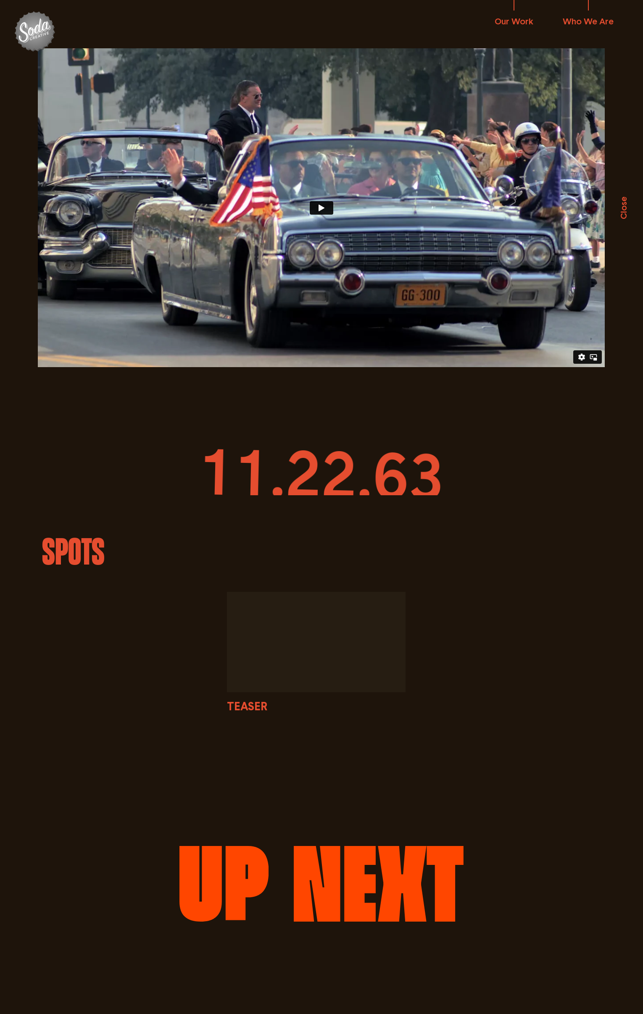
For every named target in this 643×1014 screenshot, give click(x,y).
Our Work (514, 21)
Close (623, 208)
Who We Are (588, 21)
